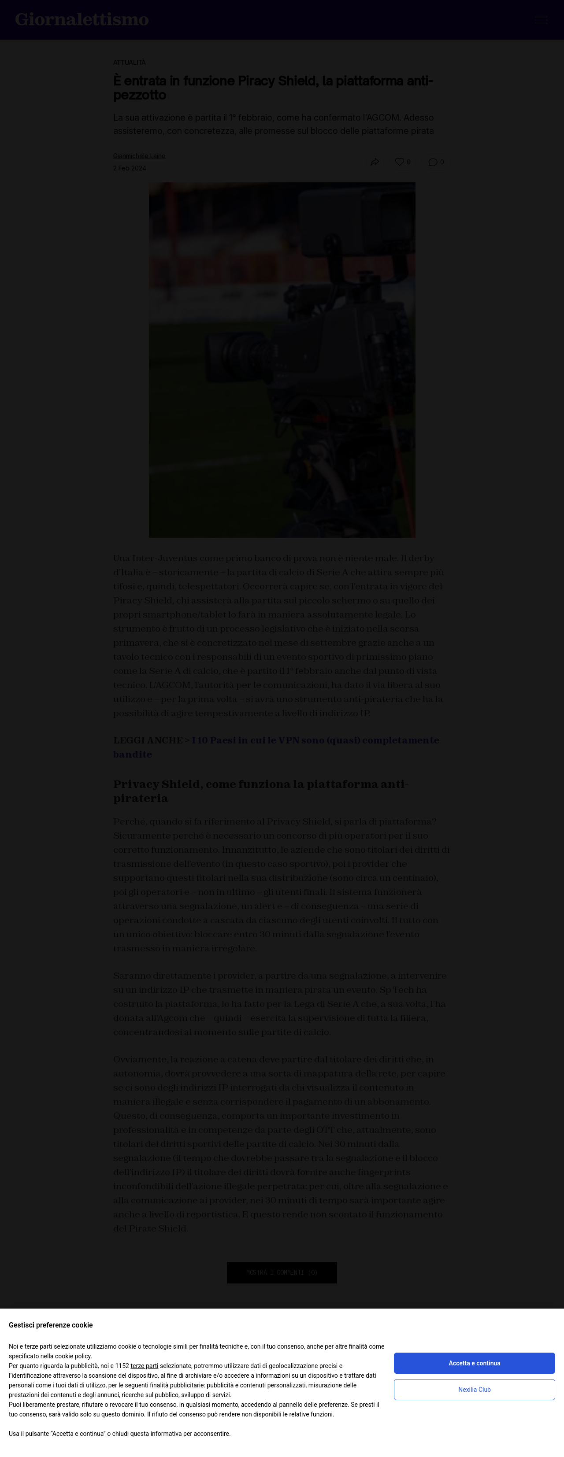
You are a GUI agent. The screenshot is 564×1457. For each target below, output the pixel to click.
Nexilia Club (474, 1389)
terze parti (144, 1365)
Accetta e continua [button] (474, 1363)
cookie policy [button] (73, 1356)
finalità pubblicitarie (177, 1385)
